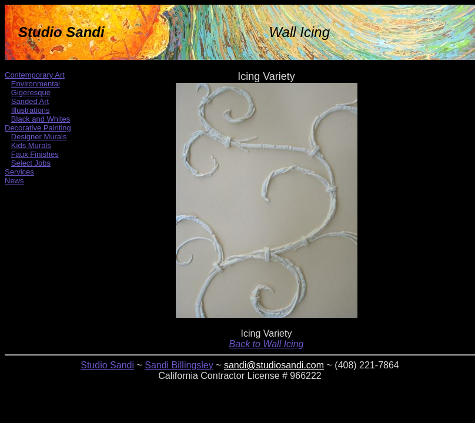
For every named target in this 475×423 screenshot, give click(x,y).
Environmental (35, 83)
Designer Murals (39, 136)
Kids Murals (31, 145)
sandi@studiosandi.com (274, 365)
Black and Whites (40, 119)
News (14, 180)
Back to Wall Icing (266, 344)
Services (19, 171)
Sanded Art (30, 101)
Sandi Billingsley (179, 365)
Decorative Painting (38, 127)
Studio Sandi (107, 365)
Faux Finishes (35, 154)
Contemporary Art (35, 74)
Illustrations (30, 110)
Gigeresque (31, 92)
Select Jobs (31, 163)
